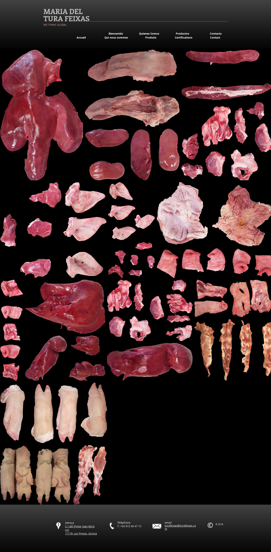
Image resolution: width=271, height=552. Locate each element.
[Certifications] (183, 37)
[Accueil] (81, 37)
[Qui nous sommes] (116, 37)
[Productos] (182, 33)
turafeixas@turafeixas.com (180, 527)
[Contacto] (215, 33)
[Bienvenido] (115, 33)
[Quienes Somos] (149, 33)
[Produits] (150, 37)
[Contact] (215, 37)
